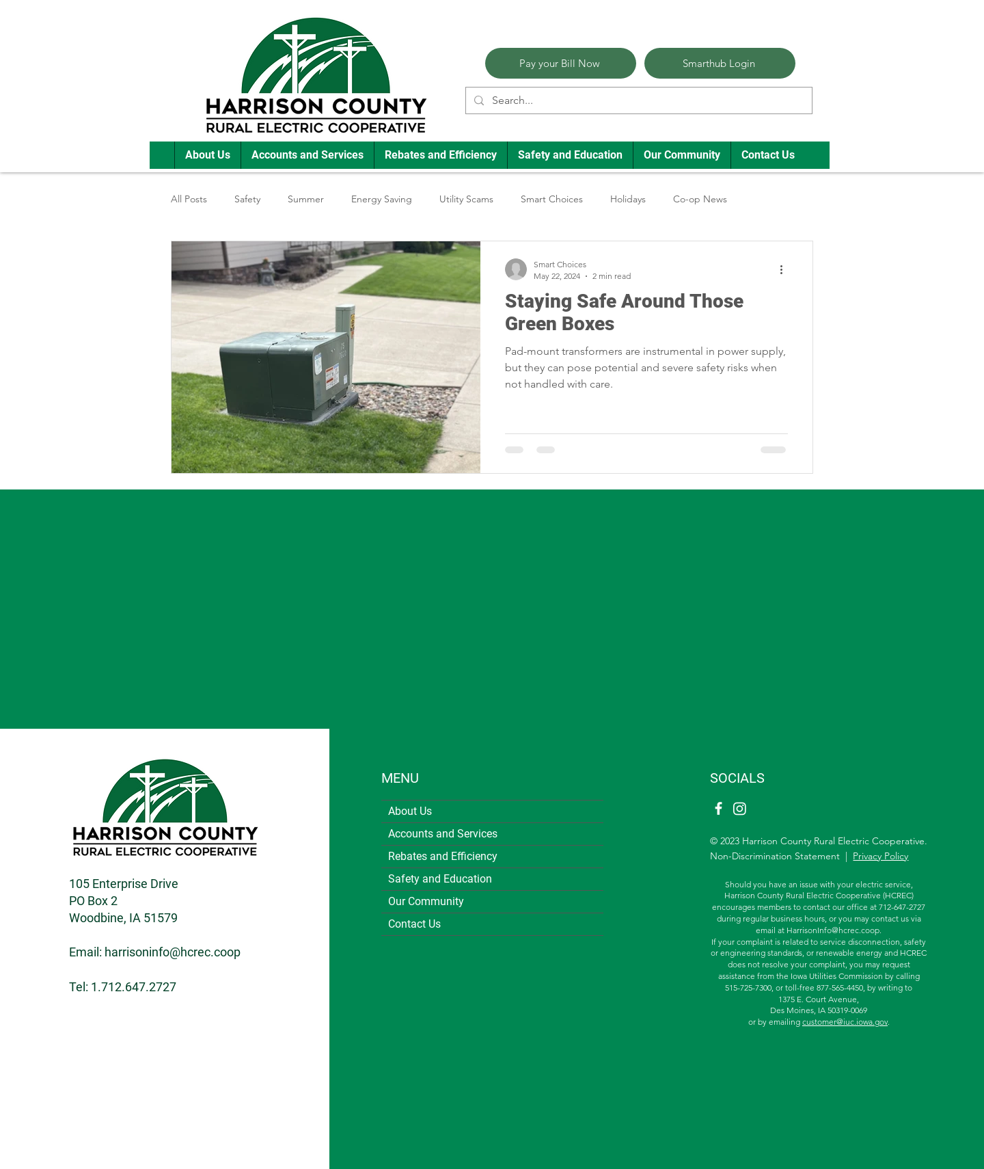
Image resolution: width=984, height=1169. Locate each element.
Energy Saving (381, 199)
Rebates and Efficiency (442, 856)
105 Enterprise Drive (123, 883)
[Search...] (637, 100)
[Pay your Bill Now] (560, 63)
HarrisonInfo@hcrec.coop (833, 930)
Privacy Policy (880, 856)
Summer (306, 199)
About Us (410, 811)
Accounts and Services (442, 833)
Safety (247, 199)
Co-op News (700, 199)
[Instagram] (739, 808)
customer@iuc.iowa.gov (845, 1022)
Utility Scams (466, 199)
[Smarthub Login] (719, 63)
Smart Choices (552, 199)
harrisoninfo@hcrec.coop (173, 952)
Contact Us (414, 923)
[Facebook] (718, 808)
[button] (207, 155)
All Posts (189, 199)
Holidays (628, 199)
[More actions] (786, 269)
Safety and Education (440, 878)
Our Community (426, 901)
